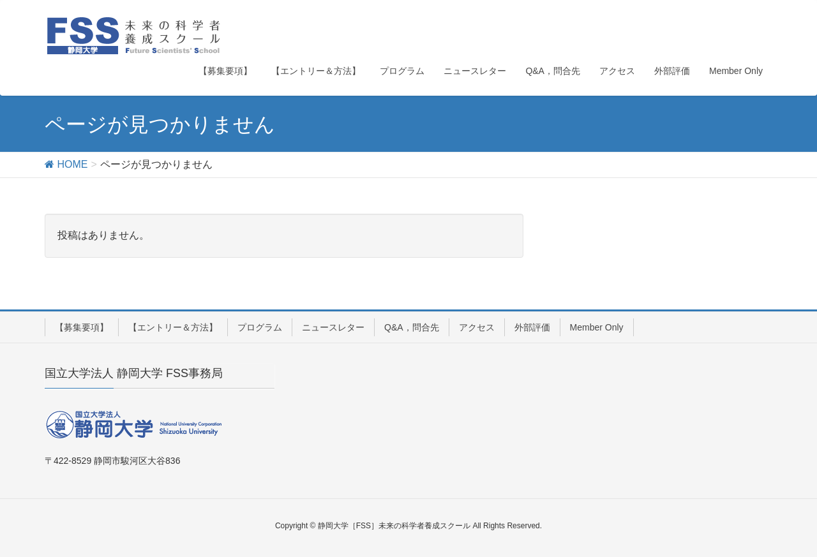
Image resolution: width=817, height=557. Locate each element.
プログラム (259, 327)
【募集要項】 (82, 327)
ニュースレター (333, 327)
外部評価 (532, 327)
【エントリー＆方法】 (173, 327)
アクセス (477, 327)
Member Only (597, 327)
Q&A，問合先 (411, 327)
